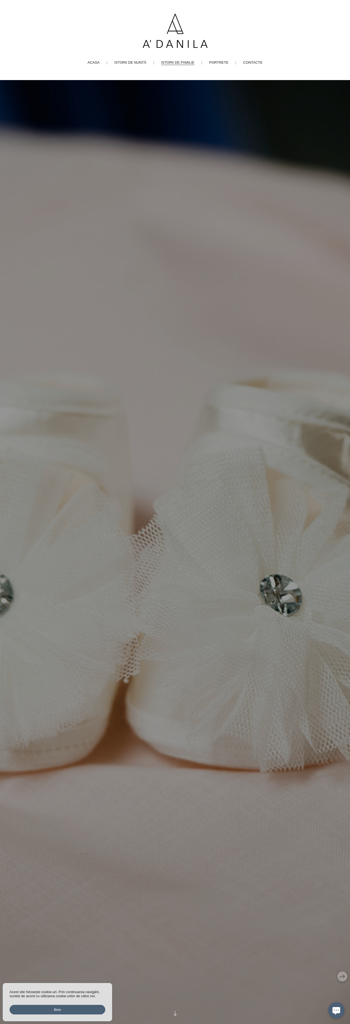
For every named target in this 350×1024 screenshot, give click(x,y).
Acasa (94, 62)
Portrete (219, 62)
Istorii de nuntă (130, 62)
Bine (57, 1010)
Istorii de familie (177, 62)
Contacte (252, 62)
